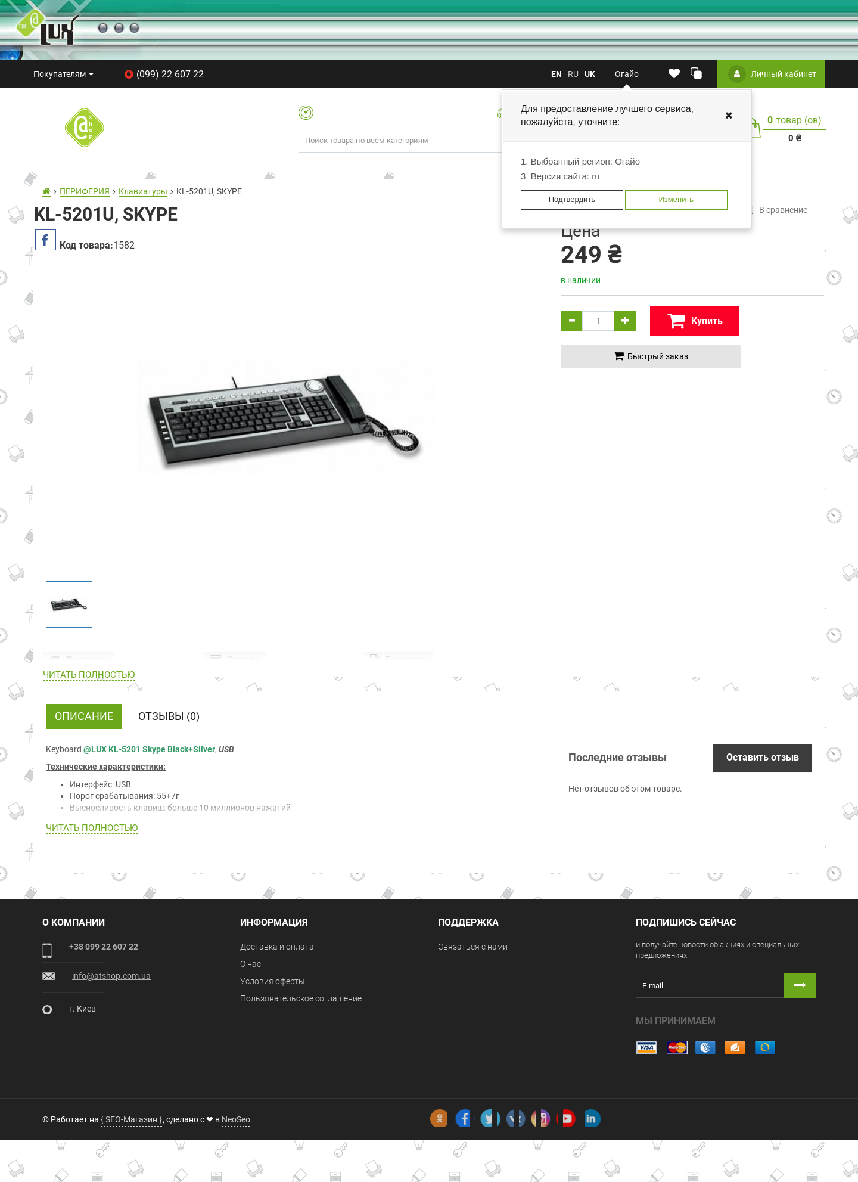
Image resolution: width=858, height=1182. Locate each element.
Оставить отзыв (762, 820)
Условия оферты (272, 1044)
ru (573, 74)
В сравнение (775, 209)
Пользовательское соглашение (301, 1061)
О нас (250, 1027)
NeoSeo (236, 1160)
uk (590, 74)
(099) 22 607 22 (164, 74)
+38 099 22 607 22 (103, 1010)
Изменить (676, 199)
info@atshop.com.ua (111, 1039)
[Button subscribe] (800, 1048)
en (556, 74)
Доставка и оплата (277, 1010)
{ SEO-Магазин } (131, 1160)
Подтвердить (572, 199)
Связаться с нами (473, 1010)
